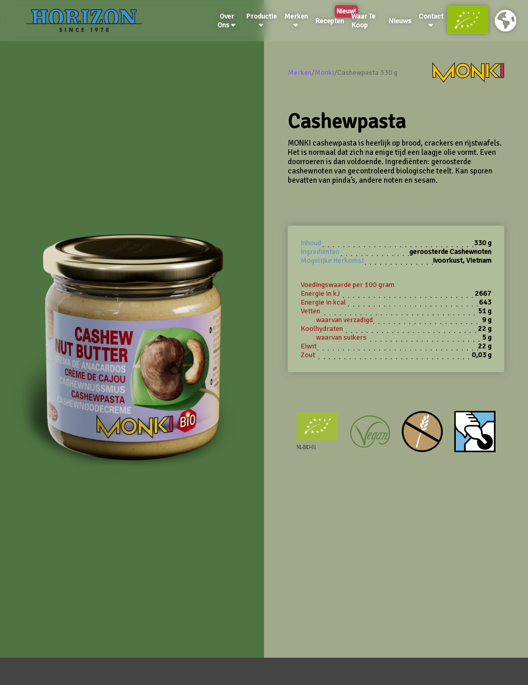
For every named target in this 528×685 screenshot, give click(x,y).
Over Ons (227, 20)
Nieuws (399, 21)
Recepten (331, 19)
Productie (261, 20)
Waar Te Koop (363, 20)
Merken (296, 20)
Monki (324, 72)
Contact (431, 20)
